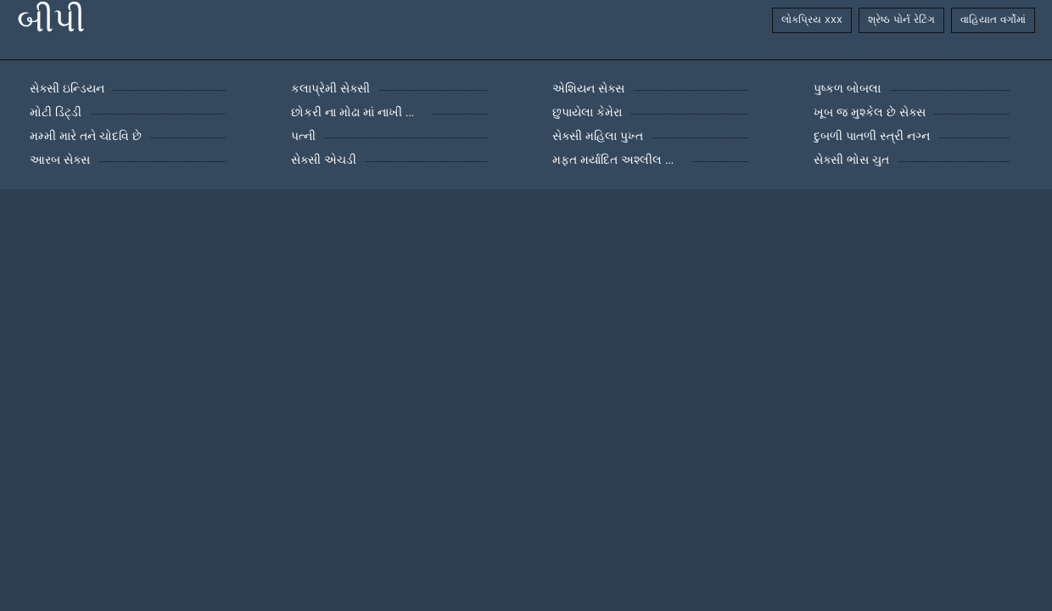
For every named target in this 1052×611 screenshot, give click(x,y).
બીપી (51, 20)
